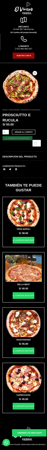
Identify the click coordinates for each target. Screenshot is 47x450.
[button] (35, 73)
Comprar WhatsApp (24, 240)
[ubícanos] (23, 20)
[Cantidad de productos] (6, 132)
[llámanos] (23, 39)
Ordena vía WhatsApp (18, 138)
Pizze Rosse (14, 110)
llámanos (23, 46)
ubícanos (23, 26)
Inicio (5, 110)
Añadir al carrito (24, 132)
